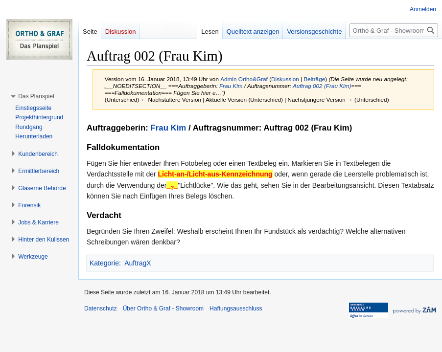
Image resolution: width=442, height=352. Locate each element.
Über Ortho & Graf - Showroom (163, 308)
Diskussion (285, 79)
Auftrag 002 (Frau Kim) (322, 86)
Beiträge (314, 79)
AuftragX (137, 263)
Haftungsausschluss (235, 308)
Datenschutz (100, 308)
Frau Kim (231, 86)
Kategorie (104, 263)
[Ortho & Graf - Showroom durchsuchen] (393, 30)
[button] (36, 96)
